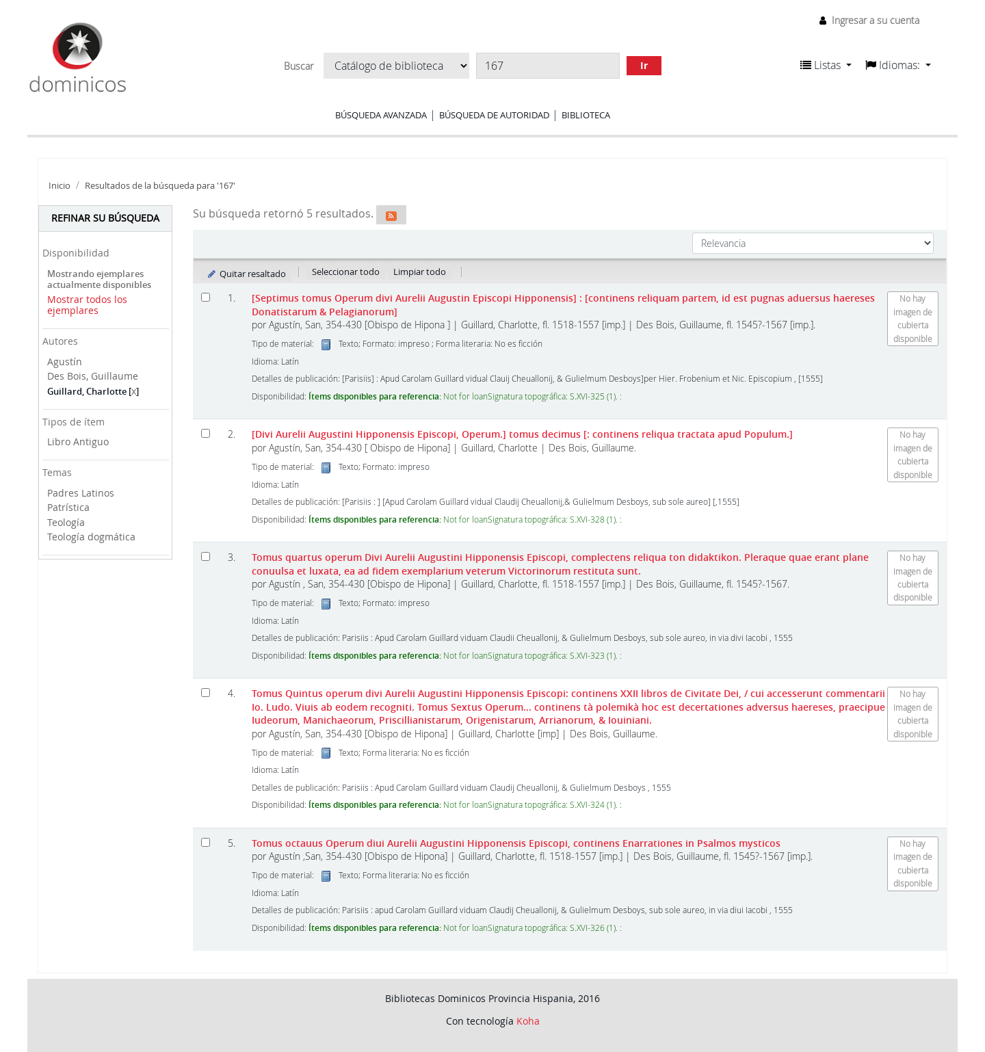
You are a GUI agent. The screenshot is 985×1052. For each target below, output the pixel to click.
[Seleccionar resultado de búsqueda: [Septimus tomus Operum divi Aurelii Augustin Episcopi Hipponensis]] (205, 297)
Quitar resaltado (246, 273)
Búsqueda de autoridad (494, 115)
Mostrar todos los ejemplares (87, 305)
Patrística (68, 507)
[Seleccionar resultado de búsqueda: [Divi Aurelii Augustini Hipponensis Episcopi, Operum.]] (205, 433)
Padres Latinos (80, 492)
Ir (644, 65)
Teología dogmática (91, 536)
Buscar (298, 66)
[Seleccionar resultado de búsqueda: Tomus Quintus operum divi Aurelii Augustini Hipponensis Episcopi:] (205, 692)
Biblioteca (586, 115)
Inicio (59, 186)
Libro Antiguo (78, 441)
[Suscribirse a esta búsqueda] (391, 214)
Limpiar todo (419, 271)
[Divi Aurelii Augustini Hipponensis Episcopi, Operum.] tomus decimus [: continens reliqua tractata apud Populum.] (522, 434)
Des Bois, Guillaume (92, 375)
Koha (528, 1020)
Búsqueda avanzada (381, 115)
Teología (66, 522)
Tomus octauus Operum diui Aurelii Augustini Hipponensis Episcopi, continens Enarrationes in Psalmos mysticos (516, 843)
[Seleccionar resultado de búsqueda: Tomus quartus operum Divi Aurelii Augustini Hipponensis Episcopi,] (205, 556)
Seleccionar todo (346, 271)
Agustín (64, 361)
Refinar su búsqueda (105, 217)
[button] (826, 65)
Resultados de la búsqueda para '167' (160, 186)
